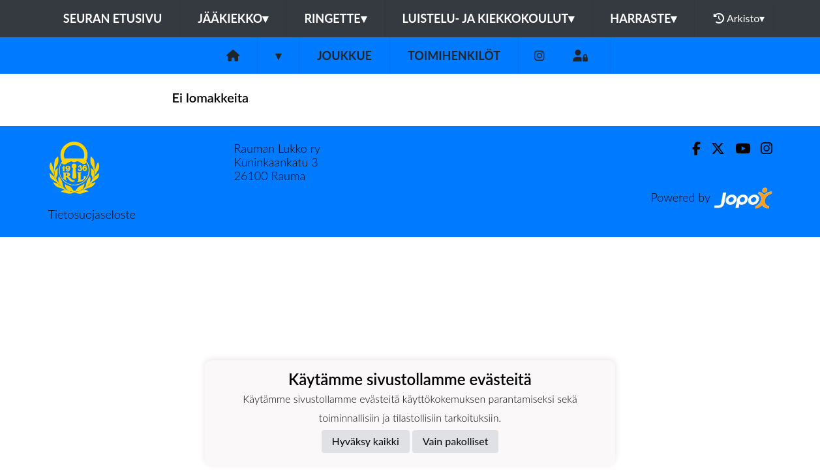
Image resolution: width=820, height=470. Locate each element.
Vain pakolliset (456, 441)
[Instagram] (539, 55)
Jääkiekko (233, 18)
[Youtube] (737, 148)
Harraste (643, 18)
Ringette (335, 18)
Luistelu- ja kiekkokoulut (488, 18)
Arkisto (739, 18)
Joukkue (344, 55)
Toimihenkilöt (454, 55)
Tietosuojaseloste (92, 214)
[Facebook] (691, 148)
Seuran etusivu (112, 18)
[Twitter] (713, 148)
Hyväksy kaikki (365, 441)
